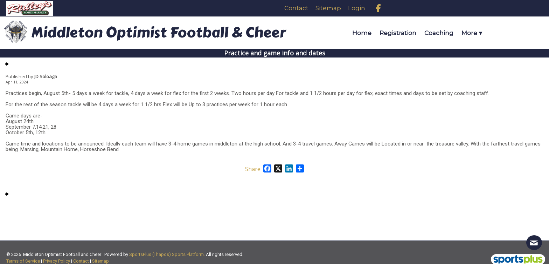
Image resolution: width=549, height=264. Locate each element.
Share (252, 169)
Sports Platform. (188, 254)
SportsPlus (140, 254)
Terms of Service (23, 261)
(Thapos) (161, 254)
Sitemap (100, 261)
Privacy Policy (56, 261)
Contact (81, 261)
